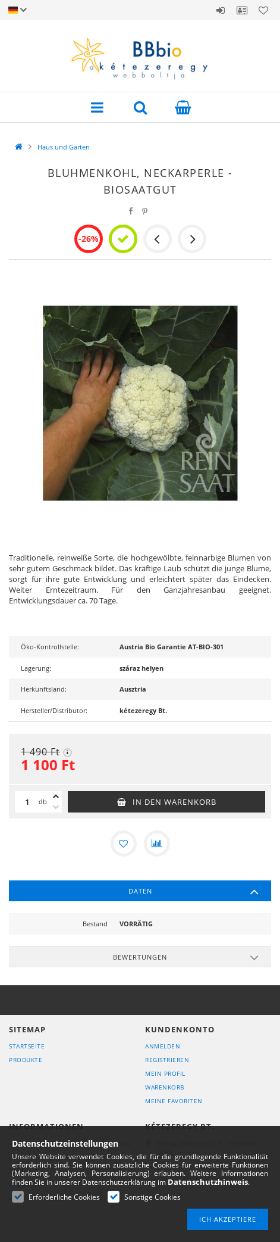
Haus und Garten (63, 146)
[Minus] (56, 807)
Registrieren (167, 1060)
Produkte (25, 1060)
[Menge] (27, 802)
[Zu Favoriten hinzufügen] (124, 843)
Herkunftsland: (44, 688)
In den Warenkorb (174, 801)
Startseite (27, 1046)
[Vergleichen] (157, 843)
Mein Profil (165, 1073)
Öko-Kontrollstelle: (50, 646)
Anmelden (220, 10)
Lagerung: (36, 668)
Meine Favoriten (174, 1101)
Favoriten (263, 10)
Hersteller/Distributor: (54, 710)
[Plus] (56, 796)
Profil (242, 10)
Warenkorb (164, 1087)
